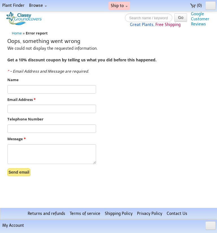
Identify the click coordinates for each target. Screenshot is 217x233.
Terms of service (85, 213)
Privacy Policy (149, 213)
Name (13, 79)
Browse (38, 5)
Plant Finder (13, 5)
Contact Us (177, 213)
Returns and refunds (46, 213)
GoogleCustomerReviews (200, 19)
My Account (13, 225)
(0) (196, 5)
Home (17, 33)
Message (16, 139)
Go (180, 17)
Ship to (119, 5)
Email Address (21, 99)
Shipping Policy (119, 213)
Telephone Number (25, 119)
